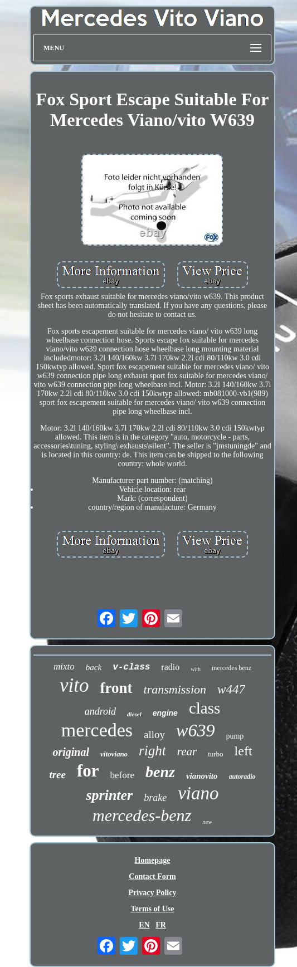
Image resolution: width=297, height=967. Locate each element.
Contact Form (152, 876)
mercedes (97, 730)
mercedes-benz (141, 815)
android (100, 711)
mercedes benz (231, 668)
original (70, 752)
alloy (154, 734)
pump (235, 736)
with (196, 669)
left (243, 751)
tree (57, 774)
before (122, 775)
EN (144, 925)
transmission (175, 689)
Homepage (153, 860)
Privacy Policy (153, 892)
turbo (215, 754)
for (88, 770)
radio (170, 667)
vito (74, 685)
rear (187, 751)
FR (160, 925)
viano (198, 793)
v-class (131, 667)
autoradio (242, 776)
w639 (195, 730)
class (204, 708)
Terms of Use (152, 909)
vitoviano (114, 754)
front (116, 688)
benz (160, 771)
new (207, 821)
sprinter (109, 795)
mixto (64, 666)
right (152, 750)
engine (165, 713)
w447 (231, 689)
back (93, 667)
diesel (134, 714)
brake (155, 797)
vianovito (202, 775)
